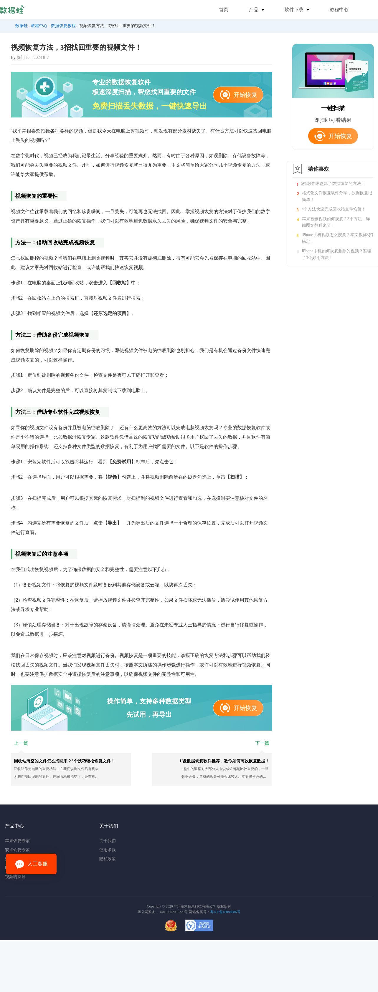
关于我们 (107, 841)
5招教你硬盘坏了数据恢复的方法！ (333, 183)
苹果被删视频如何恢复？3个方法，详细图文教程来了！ (336, 222)
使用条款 (107, 850)
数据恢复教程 (63, 26)
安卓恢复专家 (17, 850)
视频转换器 (15, 877)
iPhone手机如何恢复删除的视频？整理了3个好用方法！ (336, 254)
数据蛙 (21, 26)
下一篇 (262, 743)
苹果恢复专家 (17, 841)
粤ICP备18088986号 (225, 912)
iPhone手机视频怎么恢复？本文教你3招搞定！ (337, 238)
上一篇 (21, 743)
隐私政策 (107, 859)
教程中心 (339, 9)
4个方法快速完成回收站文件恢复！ (334, 209)
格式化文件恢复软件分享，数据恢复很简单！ (337, 196)
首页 (223, 9)
